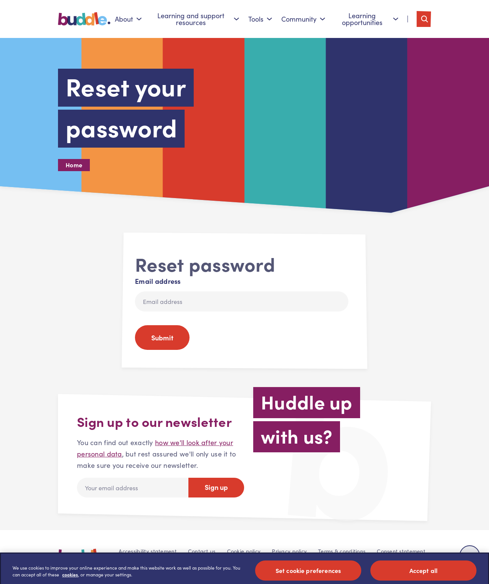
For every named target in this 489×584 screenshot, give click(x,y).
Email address (158, 281)
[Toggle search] (424, 19)
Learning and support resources (198, 19)
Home (74, 165)
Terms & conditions (341, 551)
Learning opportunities (370, 19)
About (128, 19)
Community (303, 19)
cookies (70, 578)
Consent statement (401, 551)
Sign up (216, 487)
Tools (260, 19)
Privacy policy (289, 551)
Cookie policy (244, 551)
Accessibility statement (147, 551)
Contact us (202, 551)
